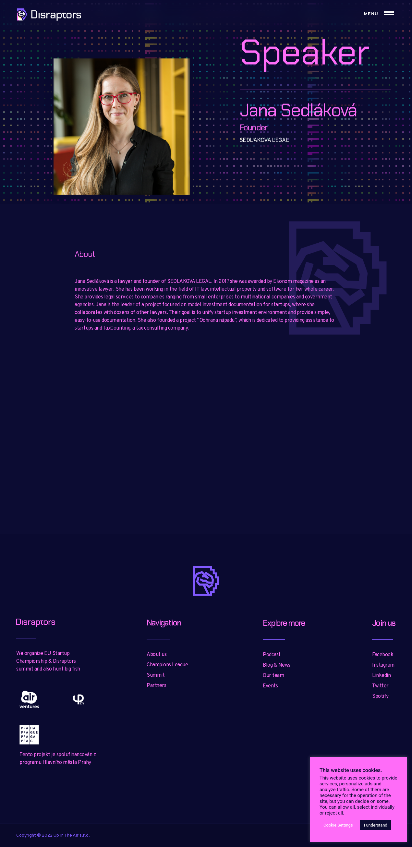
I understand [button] (375, 825)
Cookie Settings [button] (338, 825)
